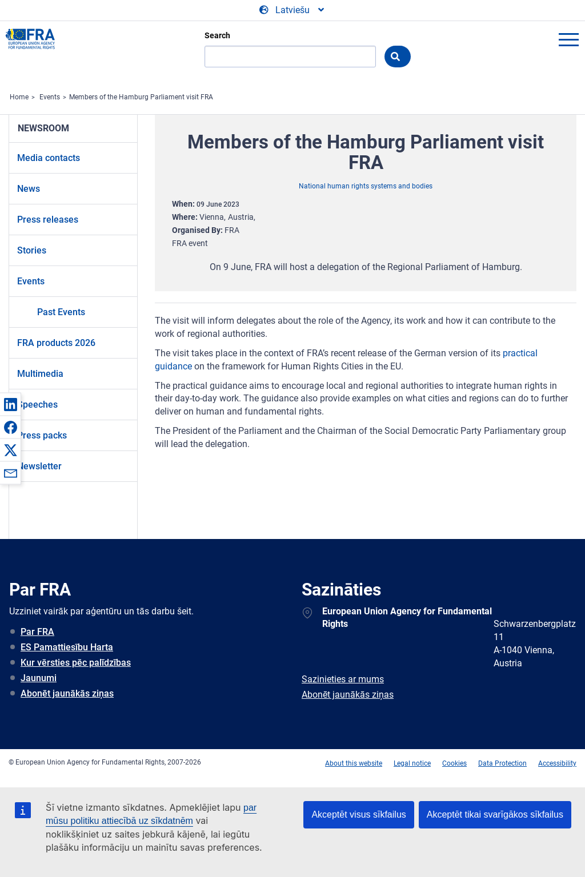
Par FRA (37, 631)
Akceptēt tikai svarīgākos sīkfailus (495, 814)
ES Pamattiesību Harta (67, 647)
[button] (10, 404)
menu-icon (568, 39)
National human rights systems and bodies (365, 186)
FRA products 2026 (56, 342)
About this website (353, 763)
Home (19, 97)
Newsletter (39, 466)
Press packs (42, 435)
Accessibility (557, 763)
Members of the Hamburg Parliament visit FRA (141, 97)
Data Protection (502, 763)
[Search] (290, 56)
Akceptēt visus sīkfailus (358, 814)
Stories (31, 250)
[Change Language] (292, 10)
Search (217, 35)
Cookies (454, 763)
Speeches (37, 404)
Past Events (61, 312)
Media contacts (48, 157)
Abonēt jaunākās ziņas (67, 693)
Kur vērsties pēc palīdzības (76, 662)
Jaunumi (39, 678)
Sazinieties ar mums (343, 679)
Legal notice (412, 763)
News (28, 188)
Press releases (47, 219)
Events (49, 97)
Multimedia (40, 373)
